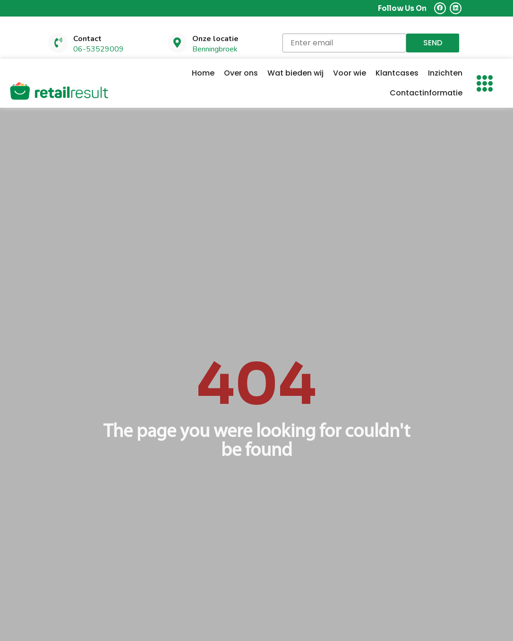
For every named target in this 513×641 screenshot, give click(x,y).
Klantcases (397, 73)
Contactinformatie (426, 93)
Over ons (241, 73)
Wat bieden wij (295, 73)
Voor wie (349, 73)
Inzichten (445, 73)
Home (203, 73)
